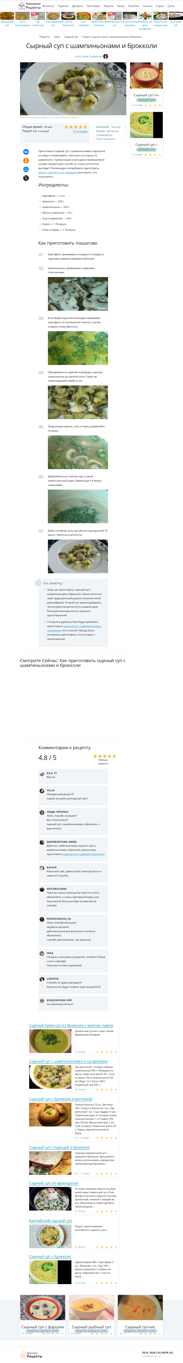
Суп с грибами (84, 23)
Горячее (63, 6)
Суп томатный (38, 23)
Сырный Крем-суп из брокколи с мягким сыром (71, 1025)
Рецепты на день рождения (145, 25)
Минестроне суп (114, 23)
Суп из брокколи (68, 23)
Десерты (77, 6)
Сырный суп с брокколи (50, 1256)
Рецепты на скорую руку (160, 23)
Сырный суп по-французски (53, 1182)
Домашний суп (7, 23)
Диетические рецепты (99, 23)
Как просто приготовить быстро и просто (31, 1354)
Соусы (160, 6)
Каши (120, 6)
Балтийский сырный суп (50, 1220)
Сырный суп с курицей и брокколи (59, 1147)
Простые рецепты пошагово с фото (29, 5)
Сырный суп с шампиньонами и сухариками (68, 1061)
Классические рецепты (131, 23)
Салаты (147, 6)
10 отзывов (80, 131)
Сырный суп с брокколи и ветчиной (60, 1098)
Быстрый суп (176, 23)
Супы (171, 6)
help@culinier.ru (151, 1356)
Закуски (108, 6)
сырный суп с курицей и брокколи (83, 854)
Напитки (133, 6)
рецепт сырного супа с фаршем (57, 172)
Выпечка (48, 6)
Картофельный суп (54, 23)
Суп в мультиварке (22, 23)
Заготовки (93, 6)
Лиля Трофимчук (95, 56)
